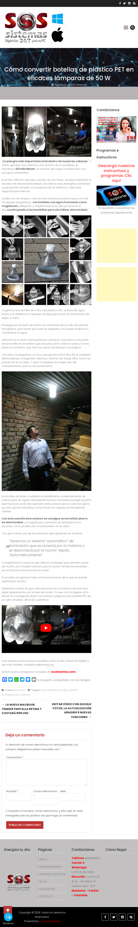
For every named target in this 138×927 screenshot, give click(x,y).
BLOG (43, 881)
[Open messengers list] (8, 917)
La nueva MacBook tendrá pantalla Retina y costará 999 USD (22, 708)
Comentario (15, 757)
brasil (44, 690)
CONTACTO (47, 896)
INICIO (43, 859)
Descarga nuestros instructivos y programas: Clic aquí (116, 173)
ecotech (52, 690)
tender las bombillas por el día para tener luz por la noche (44, 568)
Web (63, 791)
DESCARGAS (47, 889)
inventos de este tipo (74, 588)
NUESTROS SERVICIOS (53, 874)
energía (62, 690)
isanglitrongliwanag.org (39, 664)
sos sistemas (22, 694)
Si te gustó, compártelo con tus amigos (64, 680)
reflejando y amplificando (35, 206)
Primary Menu (126, 27)
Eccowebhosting (49, 921)
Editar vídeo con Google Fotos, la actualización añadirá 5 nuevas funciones (71, 710)
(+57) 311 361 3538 (83, 872)
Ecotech (20, 690)
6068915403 (92, 858)
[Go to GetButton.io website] (8, 923)
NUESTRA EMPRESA (51, 867)
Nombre (12, 791)
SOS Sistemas (79, 85)
